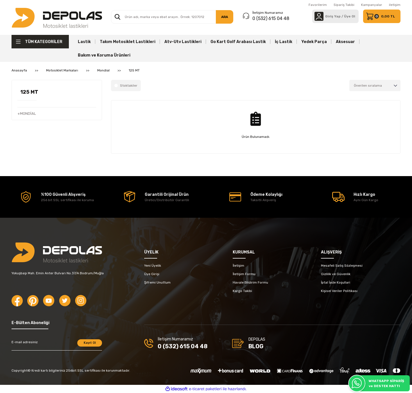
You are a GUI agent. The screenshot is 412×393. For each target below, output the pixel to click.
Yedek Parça (314, 41)
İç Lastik (283, 41)
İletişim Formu (244, 274)
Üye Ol (349, 16)
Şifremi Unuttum (157, 282)
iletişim (394, 5)
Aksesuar (345, 41)
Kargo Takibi (242, 291)
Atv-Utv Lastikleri (183, 41)
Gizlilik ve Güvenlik (335, 274)
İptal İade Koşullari (335, 282)
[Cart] (381, 16)
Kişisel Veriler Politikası (339, 291)
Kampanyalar (371, 5)
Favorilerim (318, 5)
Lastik (84, 41)
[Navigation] (40, 41)
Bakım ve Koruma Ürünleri (104, 55)
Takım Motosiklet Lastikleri (127, 41)
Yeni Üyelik (152, 266)
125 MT (134, 70)
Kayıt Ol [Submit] (90, 343)
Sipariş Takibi (344, 5)
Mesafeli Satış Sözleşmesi (342, 266)
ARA (224, 17)
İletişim (238, 266)
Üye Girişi (151, 274)
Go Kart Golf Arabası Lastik (238, 41)
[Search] (172, 17)
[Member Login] (318, 16)
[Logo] (57, 17)
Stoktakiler (128, 85)
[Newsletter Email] (57, 345)
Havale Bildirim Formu (250, 282)
